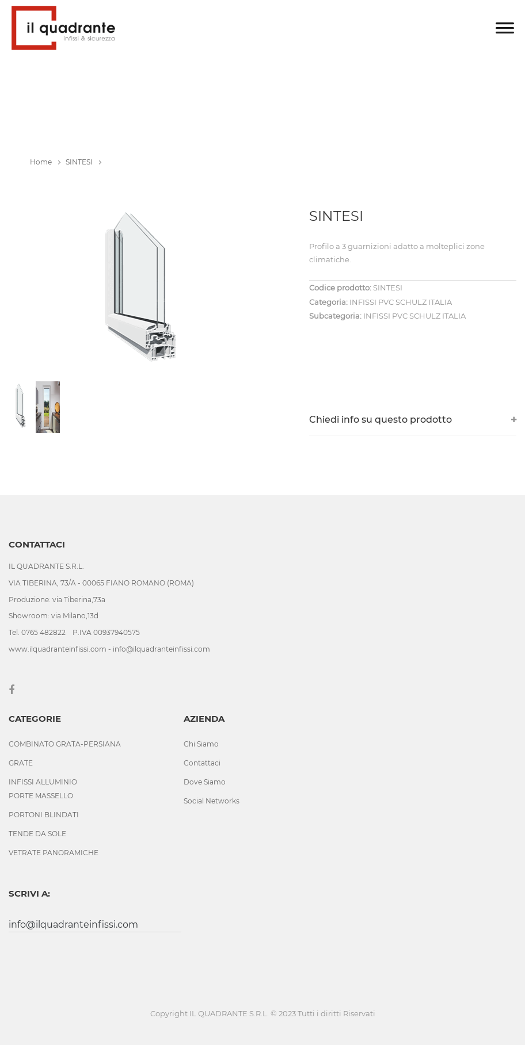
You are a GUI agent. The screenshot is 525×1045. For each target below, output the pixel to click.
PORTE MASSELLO (41, 795)
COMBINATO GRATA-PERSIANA (65, 744)
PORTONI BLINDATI (44, 814)
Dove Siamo (205, 782)
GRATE (21, 763)
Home (45, 162)
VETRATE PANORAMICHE (53, 852)
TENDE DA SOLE (37, 833)
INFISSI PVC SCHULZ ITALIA (414, 315)
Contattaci (202, 763)
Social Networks (211, 801)
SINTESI (83, 162)
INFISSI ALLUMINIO (43, 782)
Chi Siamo (201, 744)
